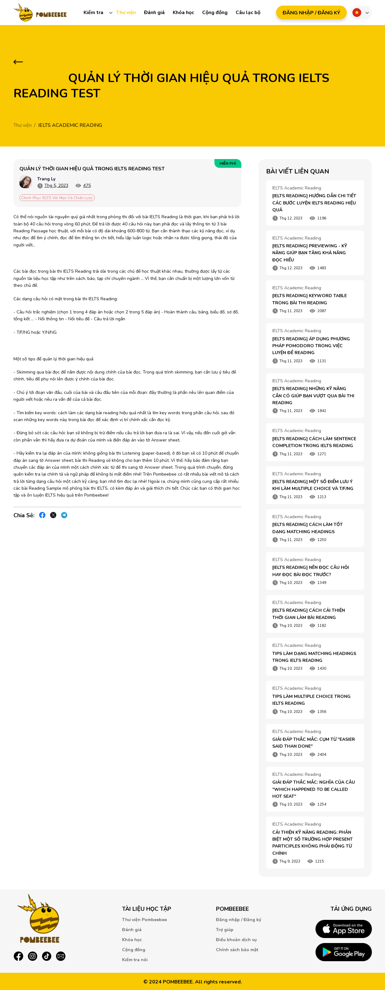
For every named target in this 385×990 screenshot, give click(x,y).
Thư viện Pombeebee (144, 920)
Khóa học (183, 12)
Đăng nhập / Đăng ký (238, 920)
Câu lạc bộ (248, 12)
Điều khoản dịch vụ (236, 940)
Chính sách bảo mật (237, 950)
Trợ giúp (225, 930)
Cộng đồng (215, 12)
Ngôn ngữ (356, 12)
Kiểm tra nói (135, 960)
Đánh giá (154, 12)
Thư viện (126, 12)
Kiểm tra (93, 12)
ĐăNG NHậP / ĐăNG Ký (311, 12)
